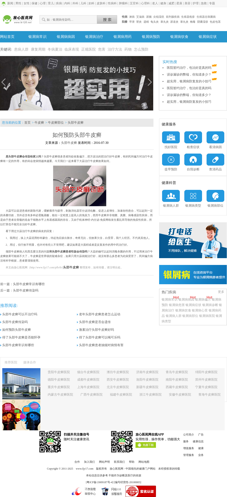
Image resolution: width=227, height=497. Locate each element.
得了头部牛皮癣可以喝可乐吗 (98, 337)
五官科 (134, 3)
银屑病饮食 (179, 37)
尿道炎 (174, 21)
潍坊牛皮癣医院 (118, 372)
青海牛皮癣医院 (209, 394)
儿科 (83, 3)
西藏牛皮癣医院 (177, 387)
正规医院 (88, 49)
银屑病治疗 (94, 37)
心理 (43, 3)
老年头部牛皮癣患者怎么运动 (98, 314)
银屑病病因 (66, 37)
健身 (163, 3)
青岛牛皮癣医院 (177, 372)
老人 (155, 3)
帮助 (131, 461)
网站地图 (143, 461)
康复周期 (38, 49)
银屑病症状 (208, 37)
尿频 (149, 16)
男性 (18, 3)
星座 (179, 3)
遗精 (146, 21)
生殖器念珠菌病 (206, 16)
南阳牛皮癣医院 (177, 379)
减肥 (171, 3)
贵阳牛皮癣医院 (59, 372)
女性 (27, 3)
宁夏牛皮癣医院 (206, 387)
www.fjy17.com (84, 468)
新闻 (10, 3)
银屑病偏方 (203, 299)
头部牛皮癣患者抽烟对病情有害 (100, 345)
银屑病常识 (37, 37)
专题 (212, 3)
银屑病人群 (174, 316)
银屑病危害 (177, 305)
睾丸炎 (164, 21)
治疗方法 (115, 49)
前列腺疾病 (173, 16)
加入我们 (89, 461)
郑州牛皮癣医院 (206, 379)
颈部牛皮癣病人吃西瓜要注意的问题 (27, 251)
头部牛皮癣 (76, 122)
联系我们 (119, 461)
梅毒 (192, 21)
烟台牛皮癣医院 (88, 372)
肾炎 (139, 21)
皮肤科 (101, 3)
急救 (204, 3)
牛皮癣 (39, 122)
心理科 (145, 3)
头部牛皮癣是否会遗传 (94, 322)
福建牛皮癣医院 (121, 394)
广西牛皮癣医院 (91, 394)
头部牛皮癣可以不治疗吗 (18, 314)
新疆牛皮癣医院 (147, 387)
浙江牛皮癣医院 (150, 394)
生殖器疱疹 (188, 16)
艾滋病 (140, 16)
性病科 (112, 3)
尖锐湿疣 (158, 16)
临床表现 (71, 49)
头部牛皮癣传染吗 (25, 290)
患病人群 (21, 49)
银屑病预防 (151, 37)
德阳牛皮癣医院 (59, 379)
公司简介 (188, 434)
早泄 (132, 21)
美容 (187, 3)
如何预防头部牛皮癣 (15, 329)
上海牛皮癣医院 (88, 387)
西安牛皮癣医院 (118, 379)
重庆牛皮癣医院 (59, 387)
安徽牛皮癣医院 (180, 394)
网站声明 (104, 461)
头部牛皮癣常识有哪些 (29, 284)
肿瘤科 (123, 3)
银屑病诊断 (210, 305)
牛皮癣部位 (56, 122)
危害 (101, 49)
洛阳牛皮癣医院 (147, 379)
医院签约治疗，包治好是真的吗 (192, 67)
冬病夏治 (55, 49)
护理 (196, 3)
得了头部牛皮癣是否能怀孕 (20, 337)
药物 (128, 49)
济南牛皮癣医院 (147, 372)
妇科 (91, 3)
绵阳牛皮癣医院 (206, 372)
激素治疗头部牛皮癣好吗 (95, 329)
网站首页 (7, 37)
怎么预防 (141, 49)
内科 (67, 3)
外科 (75, 3)
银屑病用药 (123, 37)
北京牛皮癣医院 (118, 387)
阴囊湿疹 (202, 21)
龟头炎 (155, 21)
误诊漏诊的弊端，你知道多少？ (192, 74)
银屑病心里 (200, 310)
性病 (124, 16)
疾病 (59, 3)
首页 (27, 122)
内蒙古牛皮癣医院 (60, 394)
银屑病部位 (190, 316)
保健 (34, 3)
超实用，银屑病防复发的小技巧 (192, 81)
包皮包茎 (215, 21)
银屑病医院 (207, 316)
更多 (221, 292)
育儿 (51, 3)
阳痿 (124, 21)
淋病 (132, 16)
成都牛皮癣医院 (88, 379)
